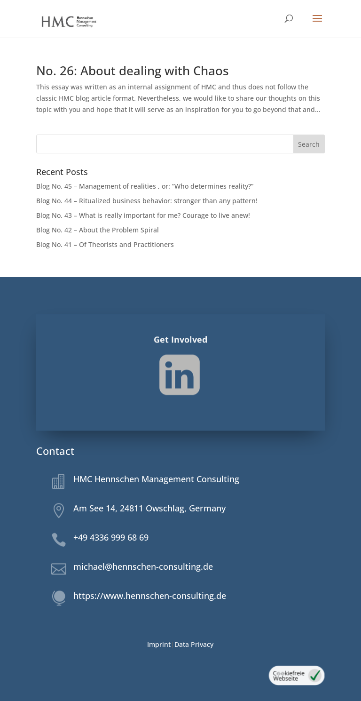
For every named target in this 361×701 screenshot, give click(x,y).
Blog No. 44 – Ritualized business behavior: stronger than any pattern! (147, 200)
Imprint (159, 644)
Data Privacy (193, 644)
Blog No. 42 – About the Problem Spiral (98, 229)
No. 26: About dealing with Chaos (132, 70)
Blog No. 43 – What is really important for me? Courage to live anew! (143, 215)
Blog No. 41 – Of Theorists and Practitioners (105, 244)
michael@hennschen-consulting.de (143, 566)
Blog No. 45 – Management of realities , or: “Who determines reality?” (144, 186)
